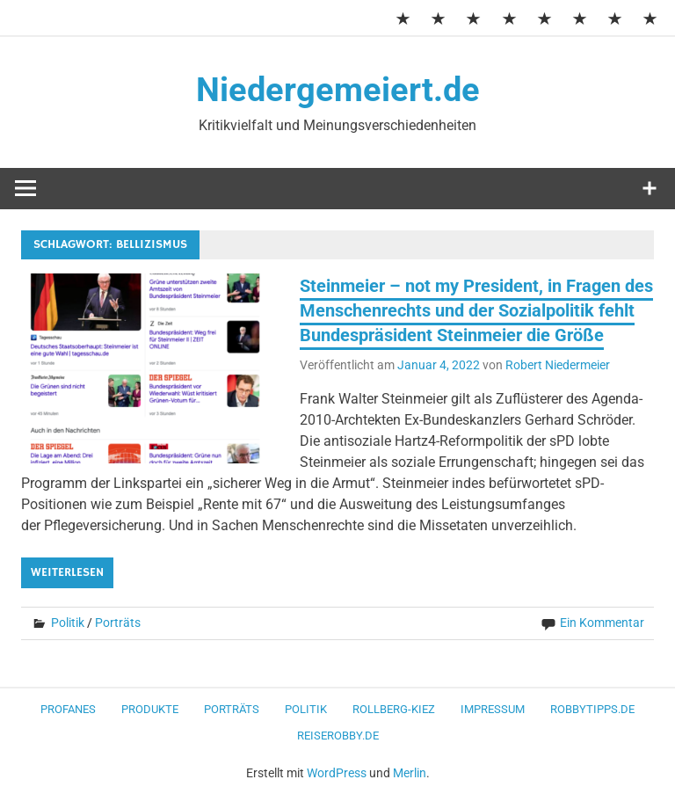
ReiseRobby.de (338, 735)
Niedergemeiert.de (338, 89)
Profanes (68, 709)
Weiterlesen (67, 572)
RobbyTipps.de (592, 709)
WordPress (337, 773)
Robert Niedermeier (557, 365)
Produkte (149, 709)
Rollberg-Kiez (393, 709)
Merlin (409, 773)
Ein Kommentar (602, 623)
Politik (67, 623)
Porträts (118, 623)
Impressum (493, 709)
